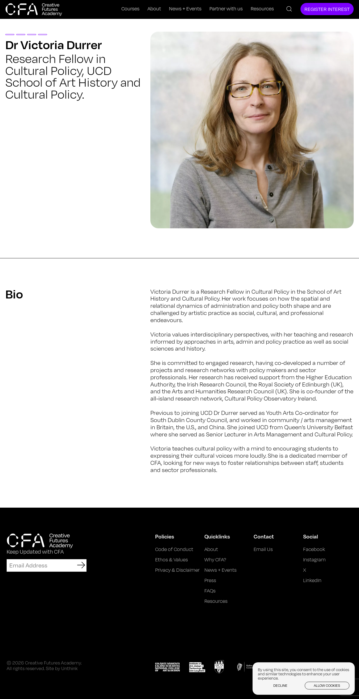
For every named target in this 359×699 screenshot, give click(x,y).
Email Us (263, 549)
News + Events (185, 8)
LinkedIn (312, 580)
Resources (262, 8)
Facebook (314, 549)
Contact (264, 536)
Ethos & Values (171, 559)
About (154, 8)
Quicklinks (217, 536)
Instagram (314, 559)
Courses (130, 8)
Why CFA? (215, 559)
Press (210, 580)
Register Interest (327, 9)
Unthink (69, 668)
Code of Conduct (174, 549)
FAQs (210, 590)
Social (310, 536)
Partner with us (226, 8)
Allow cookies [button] (327, 685)
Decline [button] (280, 685)
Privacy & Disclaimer (177, 570)
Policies (164, 536)
